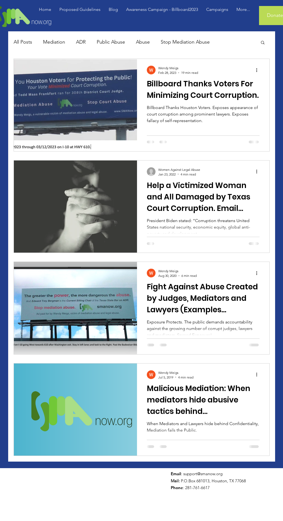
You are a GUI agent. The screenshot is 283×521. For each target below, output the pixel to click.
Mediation (54, 42)
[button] (262, 43)
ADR (81, 42)
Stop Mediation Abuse (185, 42)
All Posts (23, 42)
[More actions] (258, 70)
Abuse (143, 42)
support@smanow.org (203, 473)
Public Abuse (111, 42)
